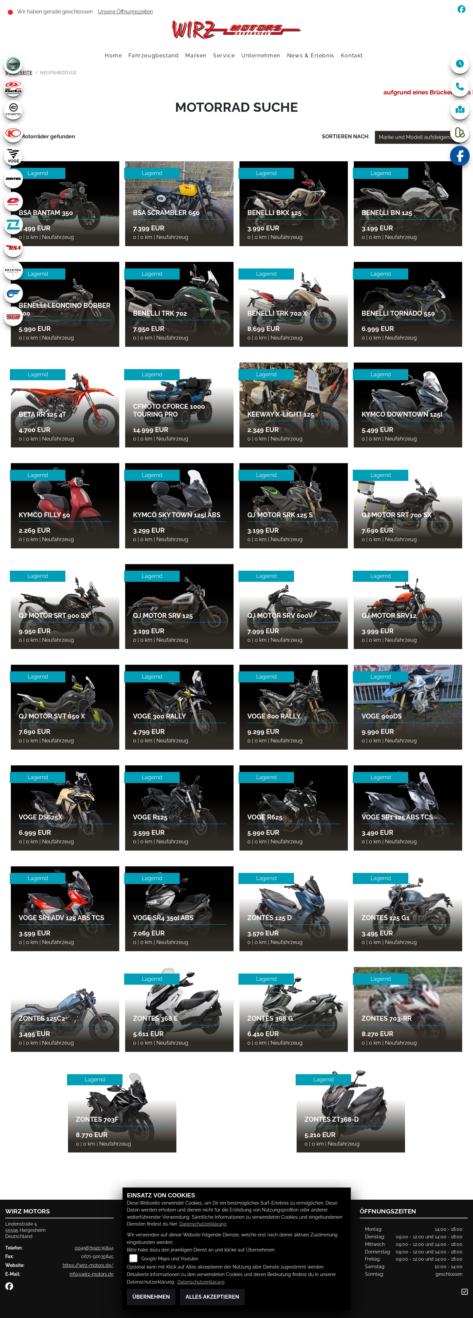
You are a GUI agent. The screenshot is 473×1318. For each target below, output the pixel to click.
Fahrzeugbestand (153, 55)
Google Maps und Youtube (169, 1258)
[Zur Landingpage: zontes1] (13, 178)
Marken (196, 55)
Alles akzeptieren (212, 1297)
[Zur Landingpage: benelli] (13, 64)
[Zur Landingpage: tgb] (13, 316)
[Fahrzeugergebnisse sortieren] (417, 137)
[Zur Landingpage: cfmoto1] (13, 110)
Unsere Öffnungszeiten (125, 12)
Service (224, 55)
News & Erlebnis (310, 55)
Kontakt (352, 55)
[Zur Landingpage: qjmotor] (13, 201)
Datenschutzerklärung (203, 1224)
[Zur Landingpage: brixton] (13, 270)
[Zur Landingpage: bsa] (13, 247)
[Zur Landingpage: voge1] (13, 156)
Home (113, 55)
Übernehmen (151, 1297)
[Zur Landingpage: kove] (13, 224)
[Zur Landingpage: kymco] (13, 133)
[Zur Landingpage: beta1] (13, 87)
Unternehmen (261, 55)
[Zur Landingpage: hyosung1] (13, 293)
